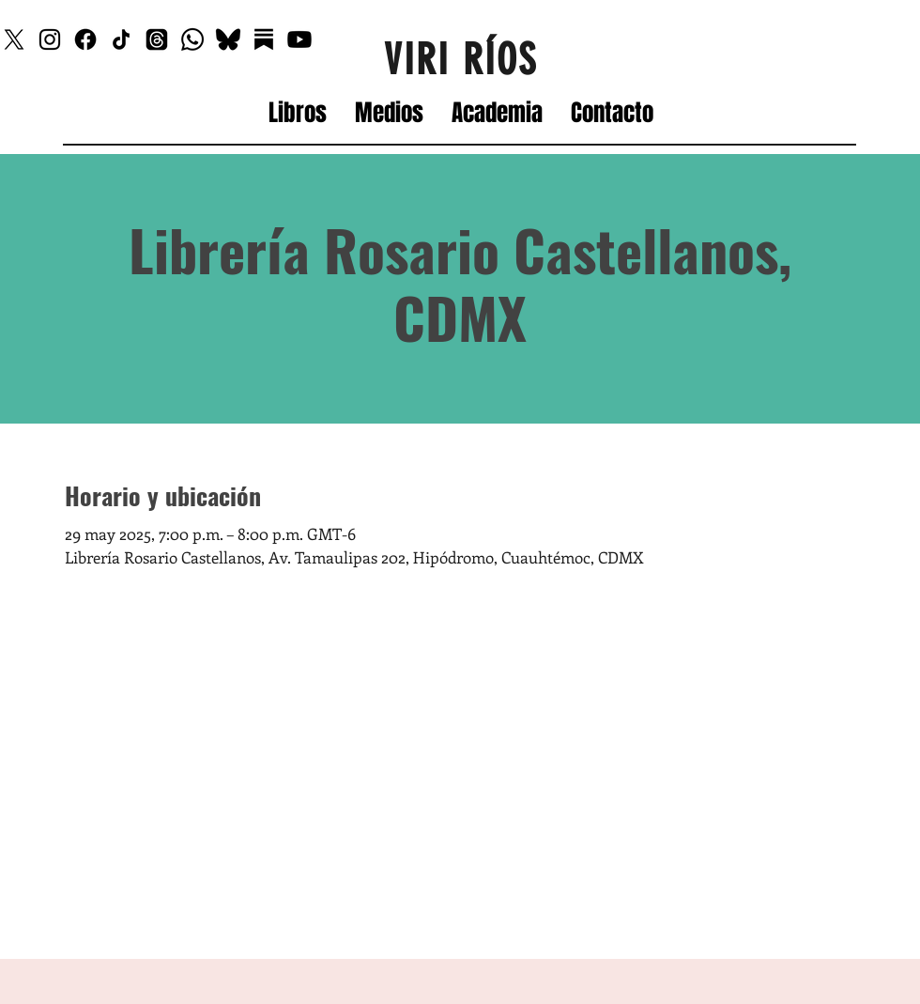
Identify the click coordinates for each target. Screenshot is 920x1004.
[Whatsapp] (192, 39)
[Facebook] (85, 39)
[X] (14, 39)
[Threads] (157, 39)
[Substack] (264, 39)
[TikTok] (121, 39)
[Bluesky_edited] (228, 39)
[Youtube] (299, 39)
